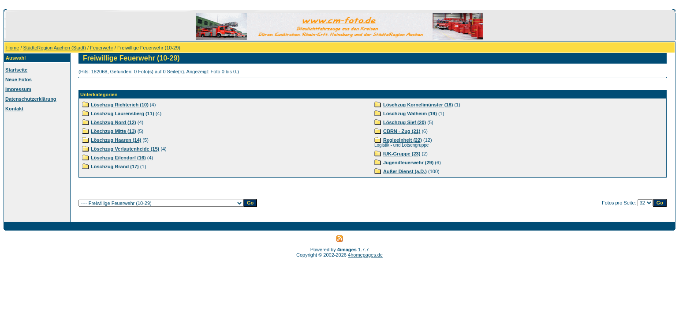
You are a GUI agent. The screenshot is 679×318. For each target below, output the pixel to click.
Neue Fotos (18, 79)
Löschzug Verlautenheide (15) (125, 148)
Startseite (16, 69)
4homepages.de (365, 254)
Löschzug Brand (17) (115, 166)
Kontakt (14, 108)
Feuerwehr (101, 47)
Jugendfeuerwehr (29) (408, 162)
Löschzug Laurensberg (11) (122, 113)
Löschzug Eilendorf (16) (118, 157)
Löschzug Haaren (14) (116, 140)
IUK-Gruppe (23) (401, 153)
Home (12, 47)
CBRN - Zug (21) (401, 131)
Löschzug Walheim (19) (410, 113)
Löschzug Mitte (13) (113, 131)
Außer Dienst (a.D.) (405, 171)
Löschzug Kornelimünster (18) (418, 104)
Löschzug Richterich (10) (120, 104)
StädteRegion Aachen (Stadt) (54, 47)
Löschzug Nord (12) (113, 122)
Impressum (18, 89)
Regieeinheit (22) (402, 140)
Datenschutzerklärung (30, 99)
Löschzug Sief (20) (404, 122)
